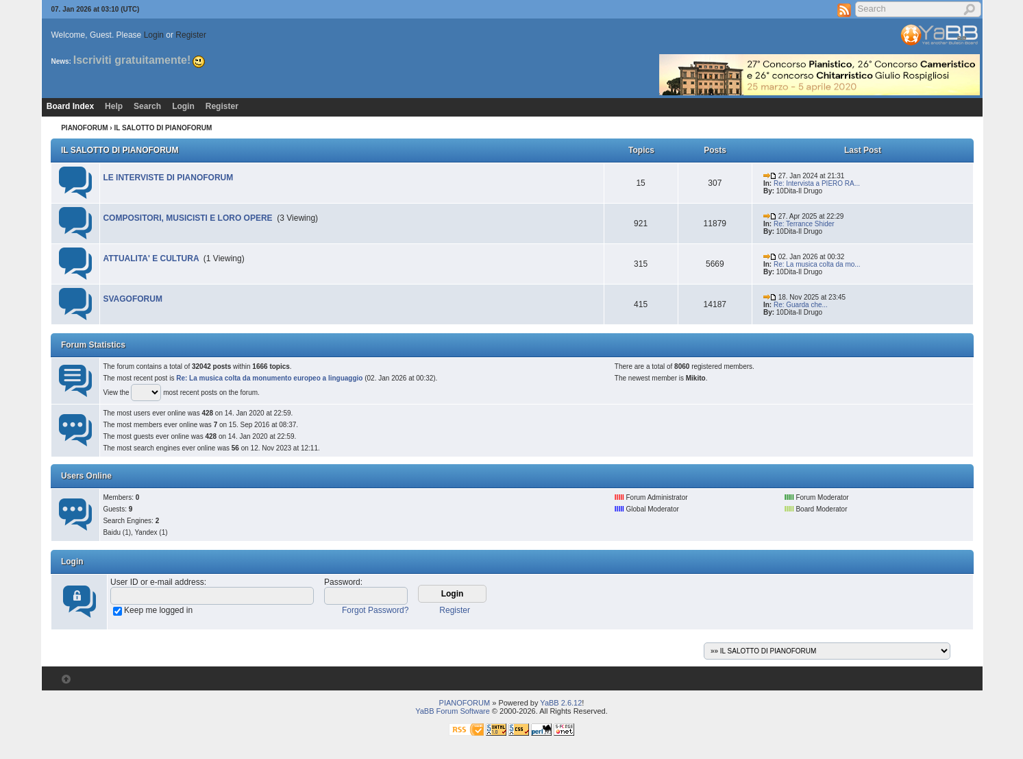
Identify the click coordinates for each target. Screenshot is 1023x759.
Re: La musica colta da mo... (817, 264)
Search (147, 106)
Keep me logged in (158, 610)
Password (342, 582)
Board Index (70, 106)
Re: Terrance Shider (804, 224)
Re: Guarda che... (801, 305)
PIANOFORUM (84, 128)
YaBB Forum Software (452, 711)
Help (114, 106)
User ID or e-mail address (157, 582)
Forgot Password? (375, 610)
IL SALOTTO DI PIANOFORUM (120, 150)
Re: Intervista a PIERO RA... (817, 183)
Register (190, 35)
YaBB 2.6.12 (561, 703)
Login (154, 35)
